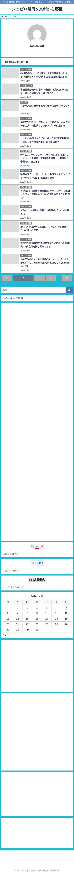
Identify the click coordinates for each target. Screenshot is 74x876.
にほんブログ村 (10, 554)
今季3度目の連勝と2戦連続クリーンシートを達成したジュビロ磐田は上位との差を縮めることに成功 (45, 194)
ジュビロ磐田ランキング (13, 587)
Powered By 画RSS (13, 298)
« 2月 (6, 634)
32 (67, 278)
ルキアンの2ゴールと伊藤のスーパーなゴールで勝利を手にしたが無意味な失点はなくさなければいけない (45, 262)
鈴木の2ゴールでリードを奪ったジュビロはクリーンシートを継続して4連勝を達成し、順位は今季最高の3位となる (44, 158)
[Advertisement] (37, 422)
